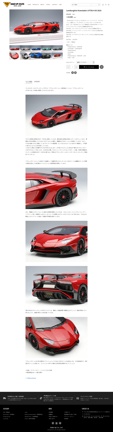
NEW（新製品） (6, 412)
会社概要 (51, 412)
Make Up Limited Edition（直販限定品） (34, 414)
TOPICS (48, 4)
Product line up (72, 46)
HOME (29, 4)
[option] (36, 27)
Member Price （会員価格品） (32, 416)
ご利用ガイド (67, 412)
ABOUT (42, 4)
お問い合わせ (52, 418)
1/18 (84, 56)
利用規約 (66, 418)
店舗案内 (51, 414)
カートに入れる (90, 67)
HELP (60, 4)
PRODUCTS (36, 4)
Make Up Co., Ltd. (56, 428)
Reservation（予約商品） (9, 414)
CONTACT (55, 4)
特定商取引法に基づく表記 (70, 414)
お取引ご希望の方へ (53, 416)
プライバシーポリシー (69, 416)
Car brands (70, 48)
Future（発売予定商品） (30, 418)
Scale (69, 54)
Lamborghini (78, 48)
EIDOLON (79, 46)
